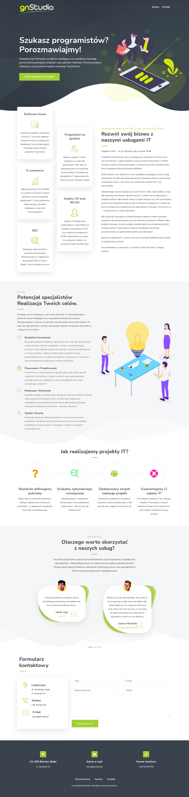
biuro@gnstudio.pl (41, 716)
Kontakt (166, 7)
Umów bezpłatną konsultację (39, 76)
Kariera (155, 7)
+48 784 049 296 (38, 705)
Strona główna (82, 779)
